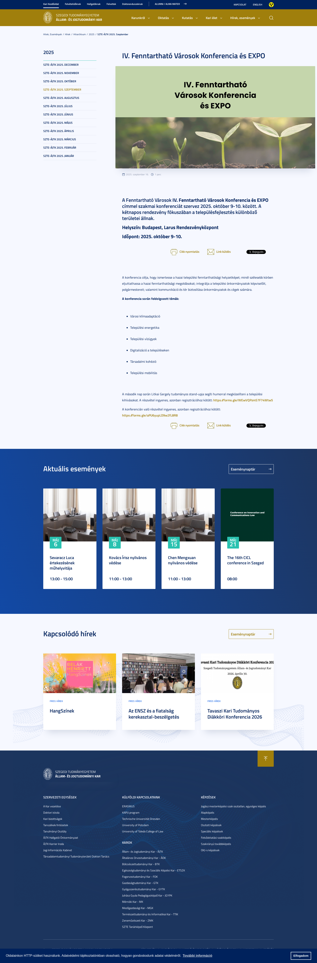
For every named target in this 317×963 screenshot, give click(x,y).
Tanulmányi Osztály (55, 831)
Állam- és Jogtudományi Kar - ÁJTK (142, 851)
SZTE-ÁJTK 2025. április (58, 131)
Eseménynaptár (243, 469)
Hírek (67, 34)
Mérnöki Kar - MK (132, 902)
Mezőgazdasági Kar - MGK (137, 908)
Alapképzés (207, 812)
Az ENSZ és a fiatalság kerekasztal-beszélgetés (154, 713)
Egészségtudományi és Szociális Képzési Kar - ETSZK (153, 870)
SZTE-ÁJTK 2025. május (58, 123)
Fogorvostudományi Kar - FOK (140, 876)
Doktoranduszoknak (132, 4)
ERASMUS (128, 806)
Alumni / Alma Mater (167, 4)
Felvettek (111, 4)
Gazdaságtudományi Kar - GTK (140, 883)
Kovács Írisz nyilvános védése (128, 560)
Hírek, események (242, 17)
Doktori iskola (51, 812)
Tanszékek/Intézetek (55, 825)
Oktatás (163, 17)
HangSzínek (62, 710)
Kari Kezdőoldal (51, 4)
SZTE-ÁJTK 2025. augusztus (61, 98)
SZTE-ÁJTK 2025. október (59, 81)
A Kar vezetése (52, 806)
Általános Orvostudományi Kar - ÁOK (144, 858)
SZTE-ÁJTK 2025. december (61, 65)
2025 (91, 34)
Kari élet (211, 17)
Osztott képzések (211, 825)
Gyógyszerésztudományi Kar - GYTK (143, 889)
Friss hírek (56, 701)
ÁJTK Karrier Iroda (53, 844)
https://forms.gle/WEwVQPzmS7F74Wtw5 (243, 400)
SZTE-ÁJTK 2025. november (61, 73)
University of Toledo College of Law (142, 831)
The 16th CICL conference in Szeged (245, 560)
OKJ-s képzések (210, 850)
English (257, 4)
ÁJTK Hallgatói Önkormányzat (60, 837)
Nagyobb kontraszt (271, 4)
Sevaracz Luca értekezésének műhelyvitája (62, 563)
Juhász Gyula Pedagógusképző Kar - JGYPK (147, 895)
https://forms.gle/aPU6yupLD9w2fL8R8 (150, 415)
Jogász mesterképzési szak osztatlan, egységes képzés (233, 806)
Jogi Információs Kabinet (57, 850)
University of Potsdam (135, 825)
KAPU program (130, 812)
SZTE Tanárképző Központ (137, 927)
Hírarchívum (79, 34)
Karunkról (138, 17)
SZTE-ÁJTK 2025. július (58, 106)
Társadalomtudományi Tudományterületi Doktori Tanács (76, 856)
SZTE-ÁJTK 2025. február (59, 147)
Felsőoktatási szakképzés (216, 837)
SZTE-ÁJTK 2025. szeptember (112, 34)
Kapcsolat (240, 4)
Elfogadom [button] (300, 955)
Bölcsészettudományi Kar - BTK (141, 864)
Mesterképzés (209, 819)
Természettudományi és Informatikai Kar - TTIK (150, 914)
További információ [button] (197, 955)
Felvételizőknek (73, 4)
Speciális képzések (212, 831)
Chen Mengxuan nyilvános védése (183, 560)
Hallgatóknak (93, 4)
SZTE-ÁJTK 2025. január (58, 156)
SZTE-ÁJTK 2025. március (59, 139)
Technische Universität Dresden (141, 819)
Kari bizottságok (52, 819)
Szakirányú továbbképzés (216, 844)
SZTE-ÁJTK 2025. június (58, 114)
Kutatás (187, 17)
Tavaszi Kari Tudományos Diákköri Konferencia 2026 (234, 713)
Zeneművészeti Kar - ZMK (137, 920)
